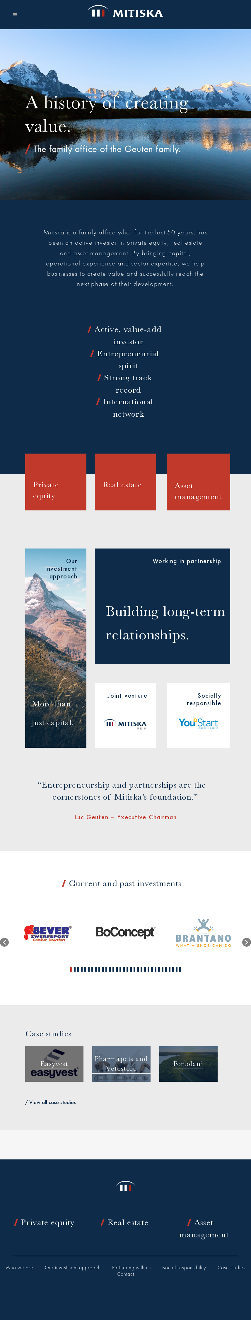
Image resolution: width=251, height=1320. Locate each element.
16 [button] (124, 969)
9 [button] (99, 969)
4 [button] (82, 969)
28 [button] (166, 969)
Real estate (127, 1222)
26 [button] (159, 969)
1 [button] (71, 969)
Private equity (48, 1222)
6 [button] (89, 969)
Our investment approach (73, 1268)
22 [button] (145, 969)
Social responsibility (184, 1268)
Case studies (231, 1268)
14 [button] (117, 969)
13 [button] (113, 969)
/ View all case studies (50, 1102)
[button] (4, 942)
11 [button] (106, 969)
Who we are (19, 1268)
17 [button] (127, 969)
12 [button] (110, 969)
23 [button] (148, 969)
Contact (125, 1274)
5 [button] (85, 969)
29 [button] (169, 969)
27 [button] (162, 969)
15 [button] (120, 969)
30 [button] (173, 969)
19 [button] (134, 969)
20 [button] (138, 969)
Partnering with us (131, 1268)
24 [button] (152, 969)
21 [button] (141, 969)
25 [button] (155, 969)
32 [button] (180, 969)
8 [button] (96, 969)
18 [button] (131, 969)
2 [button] (75, 969)
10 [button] (103, 969)
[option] (47, 932)
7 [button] (92, 969)
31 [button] (176, 969)
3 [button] (78, 969)
